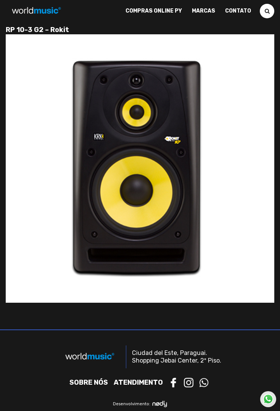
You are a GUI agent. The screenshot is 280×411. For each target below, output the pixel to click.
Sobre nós (88, 382)
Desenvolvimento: (140, 404)
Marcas (203, 11)
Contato (238, 11)
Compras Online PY (154, 11)
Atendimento (138, 382)
